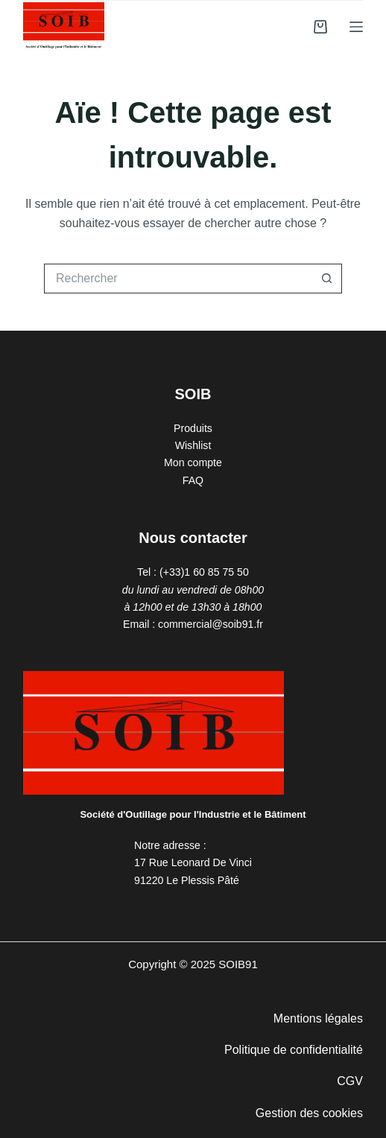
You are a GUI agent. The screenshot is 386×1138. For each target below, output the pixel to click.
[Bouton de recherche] (327, 278)
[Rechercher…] (178, 278)
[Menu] (356, 27)
